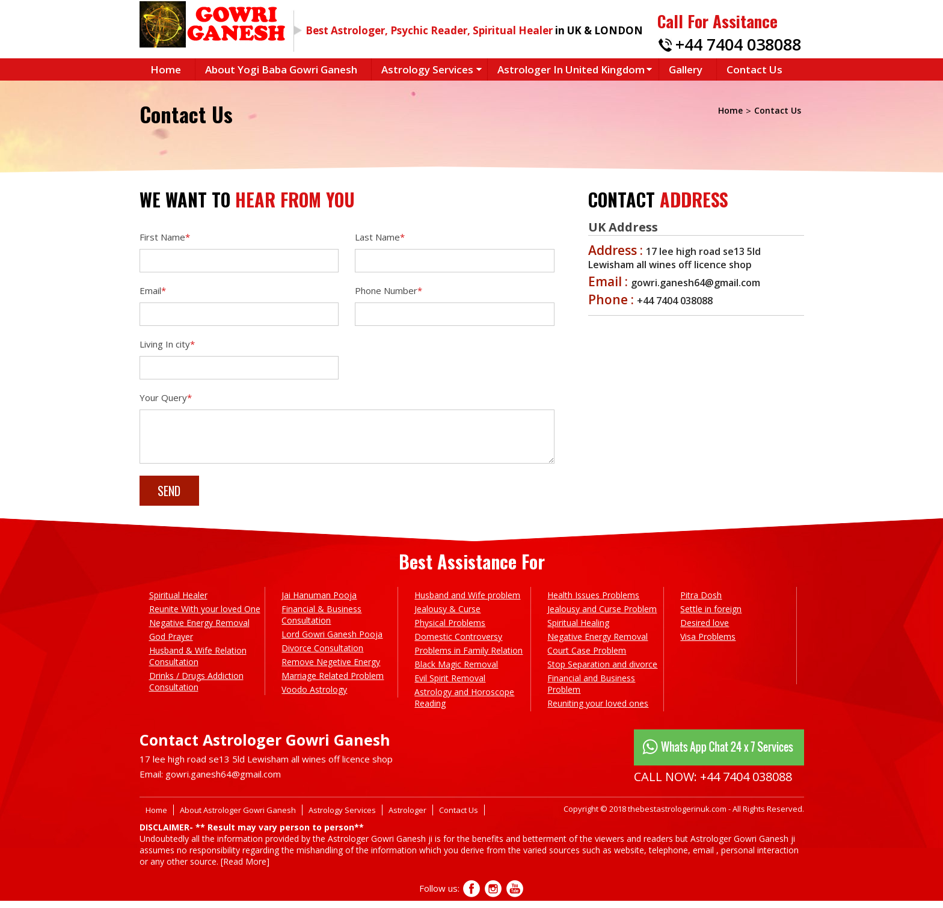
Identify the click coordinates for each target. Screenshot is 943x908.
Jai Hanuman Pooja (319, 602)
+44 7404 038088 (738, 44)
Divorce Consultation (322, 655)
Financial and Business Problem (591, 690)
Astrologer (407, 817)
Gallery (685, 69)
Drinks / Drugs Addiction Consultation (196, 688)
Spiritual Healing (578, 630)
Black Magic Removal (456, 671)
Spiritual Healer (178, 602)
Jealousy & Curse (447, 616)
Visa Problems (708, 643)
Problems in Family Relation (468, 657)
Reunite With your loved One (204, 616)
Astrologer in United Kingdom (571, 69)
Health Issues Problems (593, 602)
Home (165, 69)
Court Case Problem (586, 657)
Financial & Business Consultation (321, 621)
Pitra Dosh (701, 602)
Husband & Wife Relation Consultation (198, 663)
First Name (165, 237)
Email (153, 290)
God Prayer (171, 643)
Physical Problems (449, 630)
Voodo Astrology (314, 696)
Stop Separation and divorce (602, 671)
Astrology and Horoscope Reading (464, 704)
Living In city (167, 344)
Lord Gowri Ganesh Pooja (331, 641)
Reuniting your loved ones (597, 710)
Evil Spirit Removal (449, 685)
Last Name (380, 237)
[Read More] (245, 868)
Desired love (704, 630)
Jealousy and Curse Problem (602, 616)
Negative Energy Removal (199, 630)
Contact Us (754, 69)
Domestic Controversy (458, 643)
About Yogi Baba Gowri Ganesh (281, 69)
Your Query (166, 397)
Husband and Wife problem (467, 602)
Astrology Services (427, 69)
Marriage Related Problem (332, 683)
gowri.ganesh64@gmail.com (223, 781)
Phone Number (388, 290)
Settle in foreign (711, 616)
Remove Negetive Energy (330, 669)
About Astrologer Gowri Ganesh (238, 817)
